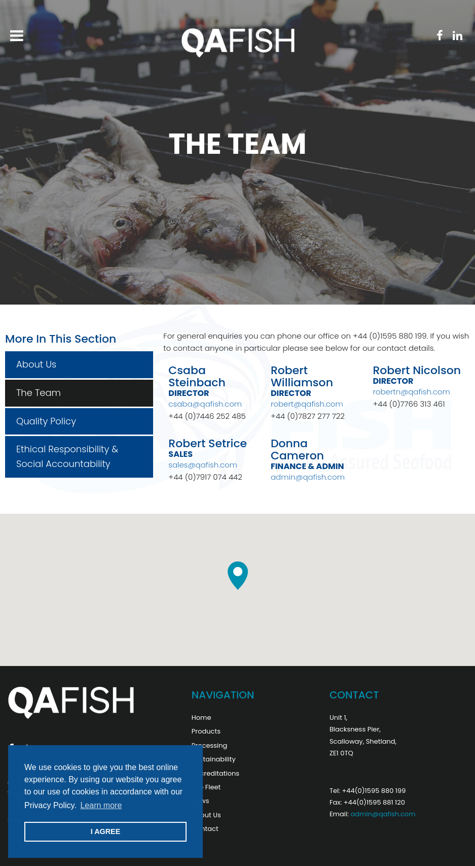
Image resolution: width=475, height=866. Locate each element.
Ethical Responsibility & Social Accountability (67, 456)
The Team (38, 392)
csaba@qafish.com (205, 403)
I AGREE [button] (106, 831)
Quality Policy (46, 421)
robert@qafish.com (307, 403)
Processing (210, 745)
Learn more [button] (101, 805)
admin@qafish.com (308, 477)
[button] (238, 575)
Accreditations (215, 773)
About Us (36, 364)
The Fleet (206, 787)
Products (206, 731)
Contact (205, 829)
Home (201, 717)
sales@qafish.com (202, 464)
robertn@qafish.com (411, 391)
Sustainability (214, 759)
